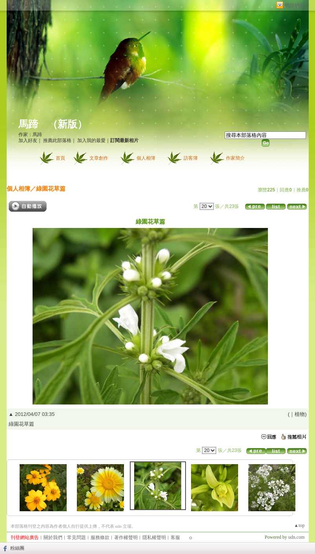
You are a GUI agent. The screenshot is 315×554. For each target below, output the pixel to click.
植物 (300, 414)
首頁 (60, 158)
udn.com (296, 537)
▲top (299, 525)
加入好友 (27, 140)
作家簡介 (235, 158)
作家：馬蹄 (30, 134)
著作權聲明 (126, 537)
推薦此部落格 (57, 140)
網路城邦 (294, 5)
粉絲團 (17, 548)
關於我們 (53, 537)
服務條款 (100, 537)
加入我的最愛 (91, 140)
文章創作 (98, 158)
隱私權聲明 (154, 537)
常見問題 (76, 537)
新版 (67, 124)
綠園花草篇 (51, 188)
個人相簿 (146, 158)
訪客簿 (191, 158)
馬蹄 (28, 124)
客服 (175, 537)
